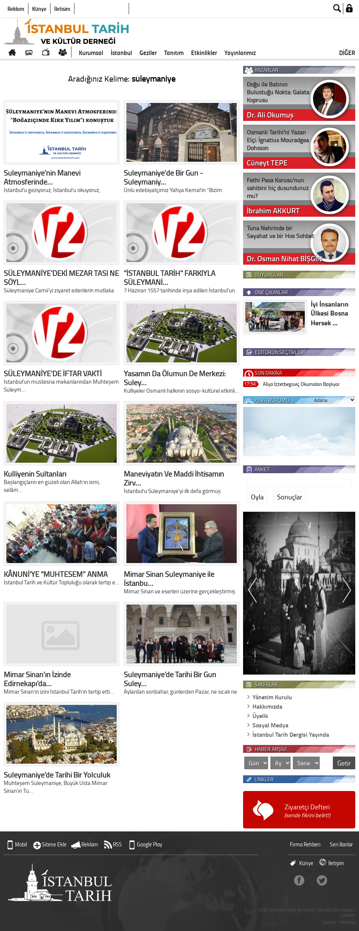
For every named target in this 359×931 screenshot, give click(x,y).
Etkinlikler (204, 52)
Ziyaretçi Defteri (307, 810)
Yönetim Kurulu (272, 697)
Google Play (149, 844)
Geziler (148, 52)
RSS (117, 844)
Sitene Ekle (54, 844)
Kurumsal (91, 52)
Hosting (347, 922)
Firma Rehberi (305, 844)
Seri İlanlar (341, 844)
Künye (39, 8)
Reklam (15, 8)
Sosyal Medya (270, 725)
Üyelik (260, 715)
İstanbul (121, 52)
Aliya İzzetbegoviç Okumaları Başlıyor (301, 383)
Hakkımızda (267, 706)
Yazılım (329, 922)
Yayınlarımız (240, 52)
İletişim (62, 8)
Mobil (21, 844)
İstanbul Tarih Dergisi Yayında (290, 734)
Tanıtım (174, 52)
